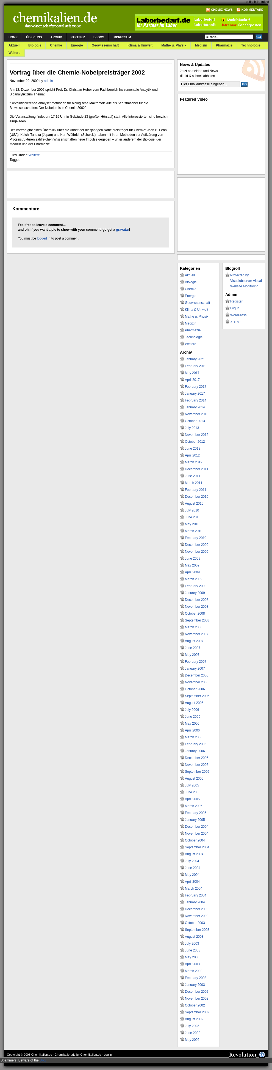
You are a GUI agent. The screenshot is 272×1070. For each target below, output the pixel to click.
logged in (44, 238)
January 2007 (195, 668)
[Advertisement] (74, 184)
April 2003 (192, 964)
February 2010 (195, 538)
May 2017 (192, 373)
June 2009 (192, 558)
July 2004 (192, 861)
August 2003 (194, 937)
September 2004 (197, 847)
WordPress (238, 315)
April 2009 (192, 572)
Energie (77, 45)
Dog (43, 1060)
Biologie (34, 45)
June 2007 (192, 648)
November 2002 (196, 998)
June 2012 (192, 448)
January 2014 (195, 407)
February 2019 (195, 366)
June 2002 (192, 1033)
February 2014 (195, 400)
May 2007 (192, 655)
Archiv (56, 37)
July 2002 (192, 1026)
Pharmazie (224, 45)
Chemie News (222, 9)
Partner (78, 37)
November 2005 (196, 765)
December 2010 (196, 497)
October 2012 (195, 442)
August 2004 (194, 854)
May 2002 (192, 1040)
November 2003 (196, 916)
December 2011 (196, 469)
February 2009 (195, 586)
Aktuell (14, 45)
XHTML (236, 322)
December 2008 (196, 600)
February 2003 (195, 978)
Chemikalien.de (41, 1054)
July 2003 (192, 943)
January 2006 (195, 751)
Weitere (14, 53)
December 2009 (196, 545)
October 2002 (195, 1005)
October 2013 (195, 421)
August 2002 (194, 1019)
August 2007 (194, 641)
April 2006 (192, 730)
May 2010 (192, 524)
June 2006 (192, 717)
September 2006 (197, 696)
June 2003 (192, 950)
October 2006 (195, 689)
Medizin (201, 45)
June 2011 (192, 476)
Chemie (56, 45)
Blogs (98, 37)
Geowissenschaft (105, 45)
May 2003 (192, 957)
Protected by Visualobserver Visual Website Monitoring (246, 280)
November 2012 (196, 435)
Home (13, 37)
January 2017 (195, 393)
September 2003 (197, 930)
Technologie (250, 45)
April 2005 (192, 799)
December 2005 (196, 758)
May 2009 (192, 565)
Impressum (122, 37)
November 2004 (196, 833)
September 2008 (197, 620)
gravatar (122, 230)
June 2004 (192, 868)
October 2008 (195, 613)
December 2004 (196, 827)
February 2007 (195, 662)
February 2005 (195, 813)
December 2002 (196, 992)
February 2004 (195, 895)
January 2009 (195, 593)
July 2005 (192, 785)
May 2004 (192, 875)
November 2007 (196, 634)
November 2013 (196, 414)
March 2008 (193, 627)
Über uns (34, 37)
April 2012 (192, 455)
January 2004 (195, 902)
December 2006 (196, 675)
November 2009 (196, 552)
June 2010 (192, 517)
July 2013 (192, 428)
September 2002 (197, 1012)
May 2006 (192, 723)
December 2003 (196, 909)
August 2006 (194, 703)
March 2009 (193, 579)
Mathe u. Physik (173, 45)
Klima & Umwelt (139, 45)
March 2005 (193, 806)
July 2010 (192, 510)
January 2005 (195, 820)
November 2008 (196, 607)
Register (236, 301)
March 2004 (193, 888)
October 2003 (195, 923)
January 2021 (195, 359)
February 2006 (195, 744)
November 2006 (196, 682)
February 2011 (195, 490)
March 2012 (193, 462)
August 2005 (194, 778)
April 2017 (192, 380)
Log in (234, 308)
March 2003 (193, 971)
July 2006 (192, 710)
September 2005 (197, 772)
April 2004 (192, 882)
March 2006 (193, 737)
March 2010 (193, 531)
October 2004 (195, 840)
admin (48, 81)
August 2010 (194, 503)
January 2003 (195, 985)
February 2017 (195, 387)
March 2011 (193, 483)
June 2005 (192, 792)
